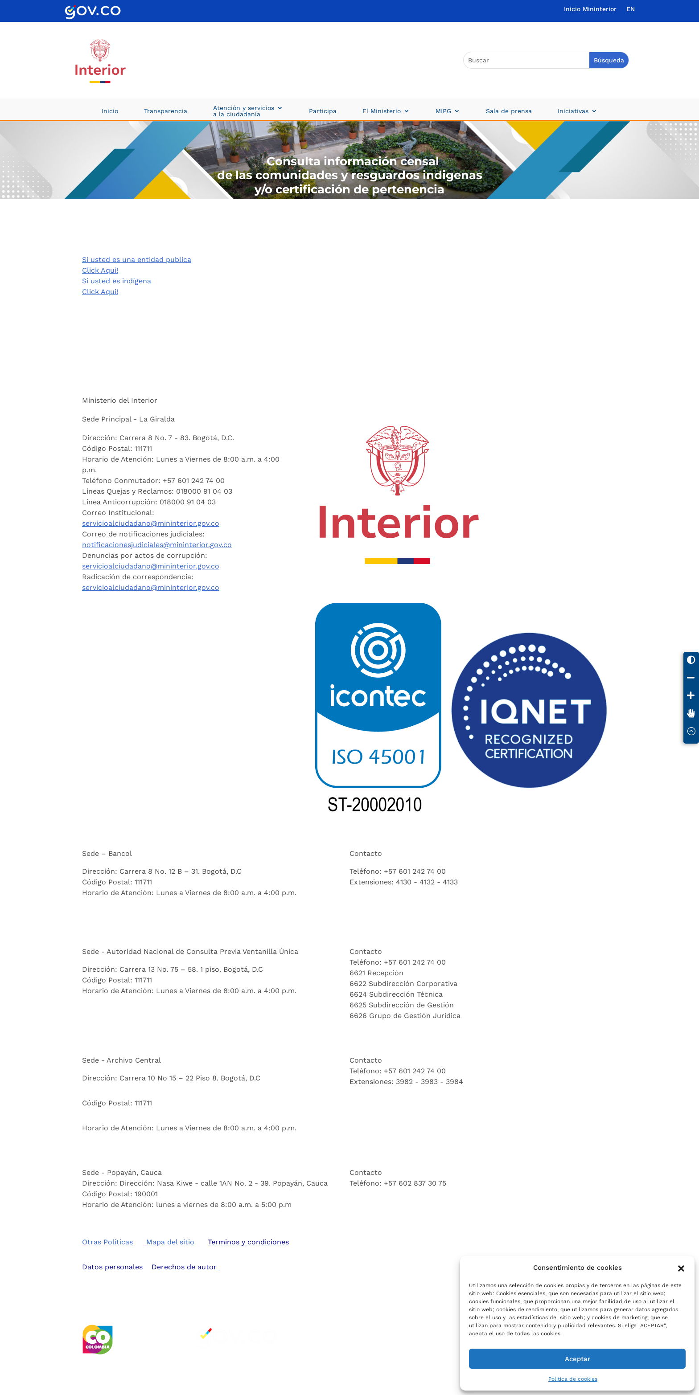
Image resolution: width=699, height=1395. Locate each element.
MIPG (443, 111)
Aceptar (577, 1359)
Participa (323, 111)
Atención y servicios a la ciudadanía (243, 111)
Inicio (110, 111)
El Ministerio (381, 111)
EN (630, 9)
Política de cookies (572, 1379)
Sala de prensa (509, 111)
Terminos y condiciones (248, 1241)
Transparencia (165, 111)
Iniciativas (573, 111)
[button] (681, 1267)
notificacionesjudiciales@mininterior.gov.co (157, 544)
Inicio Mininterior (590, 9)
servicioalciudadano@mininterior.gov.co (150, 523)
